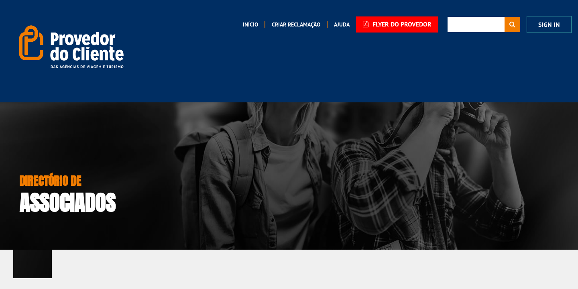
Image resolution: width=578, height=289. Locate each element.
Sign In (549, 24)
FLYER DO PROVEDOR (397, 24)
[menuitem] (250, 24)
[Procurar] (512, 24)
